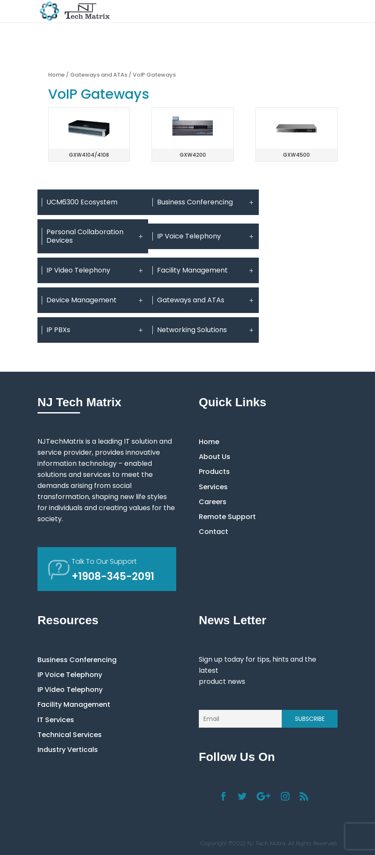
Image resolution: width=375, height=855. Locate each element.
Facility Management (206, 270)
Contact (213, 532)
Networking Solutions (206, 330)
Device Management (95, 300)
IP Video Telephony (95, 270)
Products (214, 471)
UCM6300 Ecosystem (81, 202)
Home (56, 75)
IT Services (55, 720)
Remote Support (227, 517)
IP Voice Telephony (206, 236)
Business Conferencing (206, 202)
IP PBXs (95, 330)
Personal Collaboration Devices (95, 236)
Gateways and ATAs (98, 75)
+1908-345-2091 (113, 576)
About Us (214, 457)
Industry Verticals (67, 750)
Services (213, 487)
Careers (212, 502)
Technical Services (69, 735)
